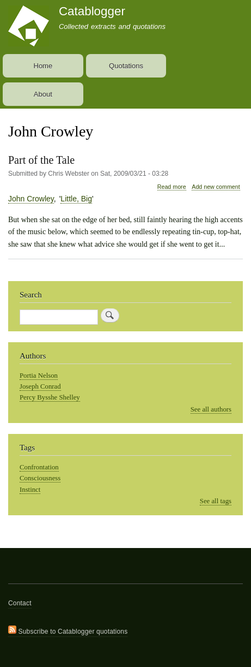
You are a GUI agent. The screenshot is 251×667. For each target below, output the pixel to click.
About (43, 94)
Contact (20, 603)
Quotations (126, 66)
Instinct (30, 489)
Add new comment (216, 186)
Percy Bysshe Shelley (50, 397)
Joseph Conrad (40, 386)
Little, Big (76, 198)
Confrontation (39, 467)
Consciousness (40, 478)
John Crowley (31, 198)
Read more (171, 186)
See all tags (215, 501)
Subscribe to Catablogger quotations (67, 630)
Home (43, 66)
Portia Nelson (39, 375)
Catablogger (92, 11)
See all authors (211, 409)
